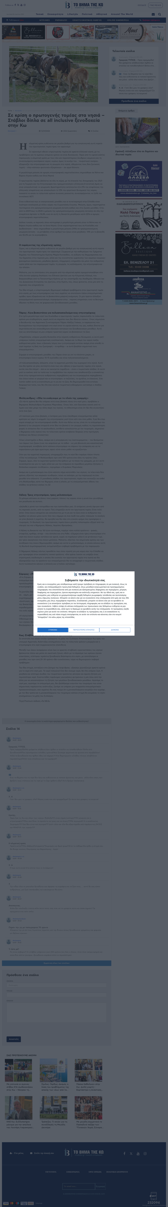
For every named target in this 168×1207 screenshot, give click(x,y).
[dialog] (84, 603)
